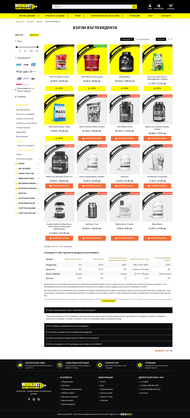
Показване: (161, 39)
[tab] (108, 310)
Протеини (30, 21)
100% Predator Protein (73, 259)
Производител (23, 58)
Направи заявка (92, 138)
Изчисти (35, 35)
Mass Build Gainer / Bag (140, 259)
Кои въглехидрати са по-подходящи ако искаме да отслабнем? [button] (75, 344)
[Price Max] (31, 51)
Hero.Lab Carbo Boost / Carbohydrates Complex (117, 259)
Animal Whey (99, 259)
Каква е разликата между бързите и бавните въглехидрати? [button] (73, 338)
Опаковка (21, 97)
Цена (19, 41)
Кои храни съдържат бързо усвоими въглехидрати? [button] (70, 332)
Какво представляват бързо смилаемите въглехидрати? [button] (72, 310)
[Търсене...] (134, 7)
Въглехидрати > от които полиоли (25, 89)
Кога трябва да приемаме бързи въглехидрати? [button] (68, 326)
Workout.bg (20, 21)
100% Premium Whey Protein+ (162, 259)
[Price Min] (20, 51)
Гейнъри (39, 21)
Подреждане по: (127, 39)
